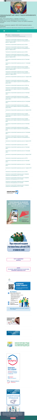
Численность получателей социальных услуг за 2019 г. (17, 158)
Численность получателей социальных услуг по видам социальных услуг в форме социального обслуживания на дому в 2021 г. (18, 115)
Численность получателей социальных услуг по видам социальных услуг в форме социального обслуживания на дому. (18, 120)
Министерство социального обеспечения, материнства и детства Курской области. (17, 27)
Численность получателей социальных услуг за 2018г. (17, 171)
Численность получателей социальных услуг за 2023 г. (17, 52)
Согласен (13, 418)
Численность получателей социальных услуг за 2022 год (17, 85)
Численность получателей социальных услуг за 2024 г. (17, 44)
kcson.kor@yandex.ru (23, 20)
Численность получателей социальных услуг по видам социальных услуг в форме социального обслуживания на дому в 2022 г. (18, 81)
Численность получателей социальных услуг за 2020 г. (17, 144)
